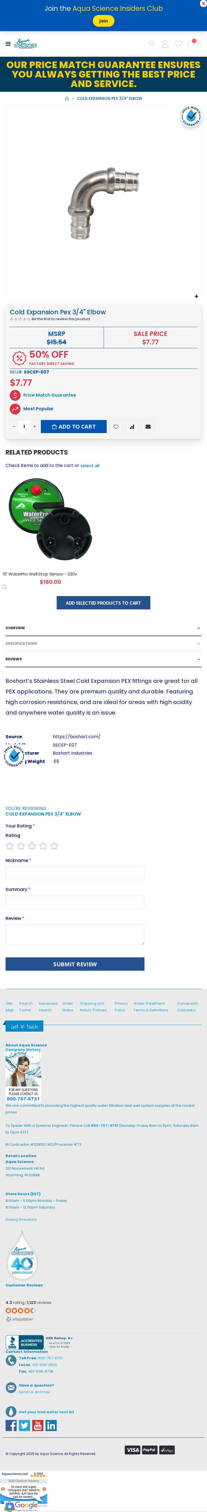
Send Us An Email (34, 1392)
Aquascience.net (14, 1474)
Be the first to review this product (61, 319)
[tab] (103, 628)
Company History (23, 1049)
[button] (196, 296)
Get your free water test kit (46, 1412)
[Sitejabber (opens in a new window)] (20, 1319)
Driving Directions (21, 1219)
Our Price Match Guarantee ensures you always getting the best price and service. (103, 74)
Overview (15, 628)
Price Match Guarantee (49, 395)
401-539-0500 (45, 1364)
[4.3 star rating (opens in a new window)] (21, 1310)
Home (67, 98)
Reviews (14, 659)
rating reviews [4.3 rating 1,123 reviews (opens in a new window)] (28, 1302)
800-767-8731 (104, 1125)
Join (103, 21)
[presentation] (48, 792)
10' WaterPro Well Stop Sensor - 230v (40, 574)
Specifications (21, 643)
